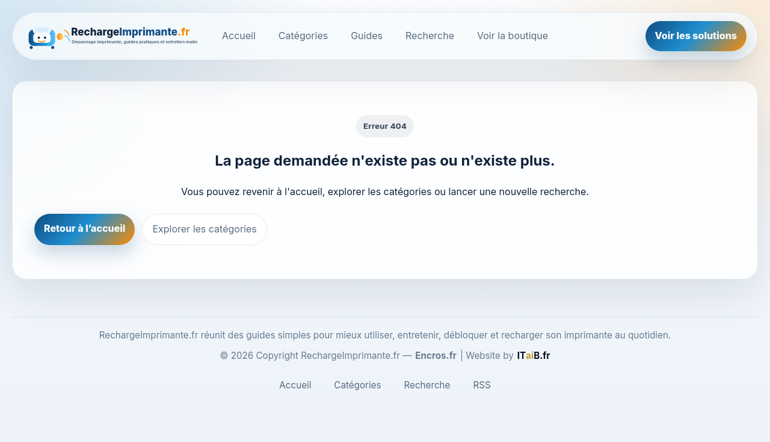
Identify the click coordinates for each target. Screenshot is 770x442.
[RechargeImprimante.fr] (113, 36)
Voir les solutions (696, 36)
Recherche (429, 36)
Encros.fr (436, 355)
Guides (367, 36)
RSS (481, 385)
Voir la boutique (512, 36)
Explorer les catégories (204, 229)
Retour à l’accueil (84, 228)
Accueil (239, 36)
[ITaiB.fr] (533, 356)
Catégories (303, 36)
